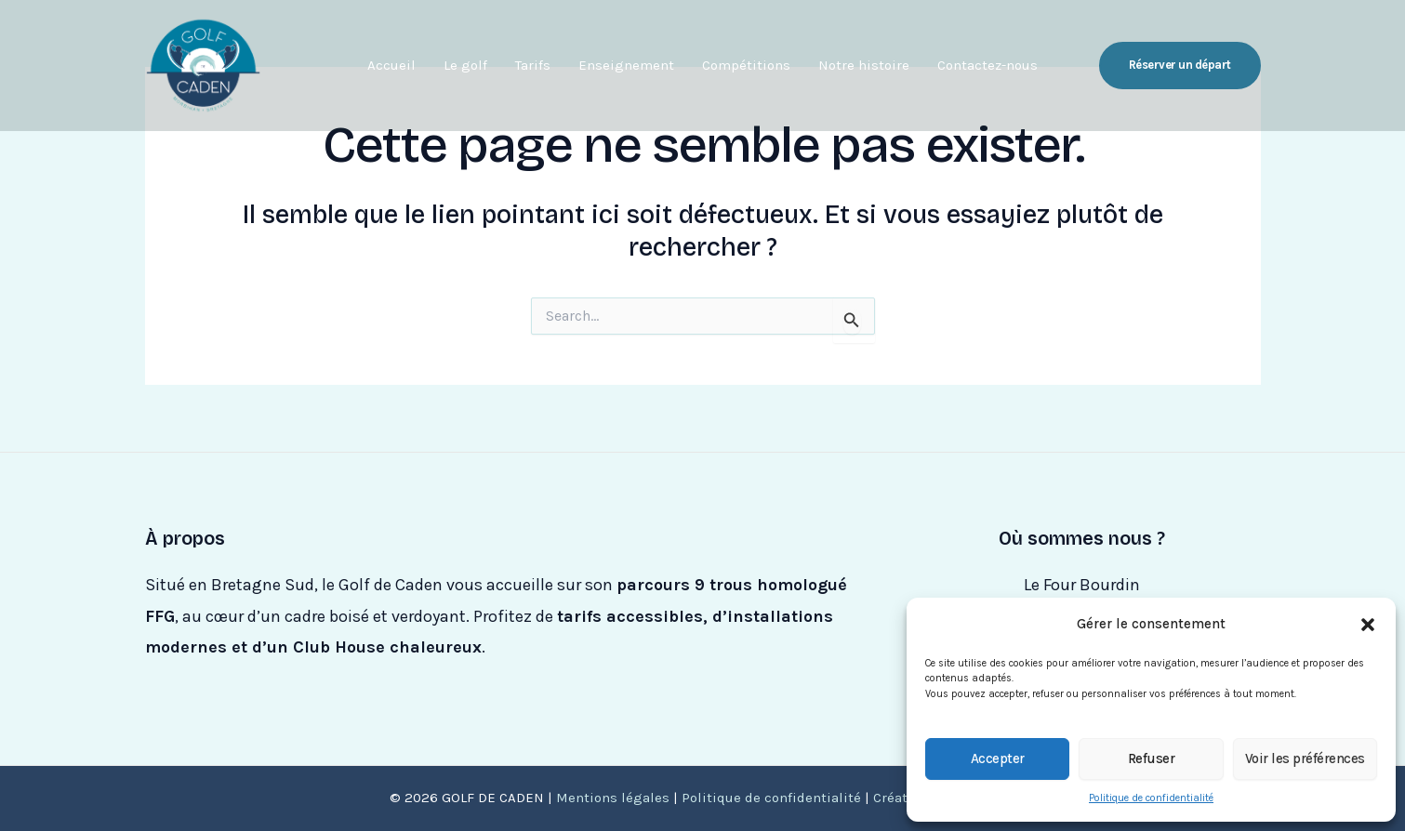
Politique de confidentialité (1151, 798)
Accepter (998, 758)
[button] (1368, 624)
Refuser (1151, 758)
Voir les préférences (1305, 758)
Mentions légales (612, 797)
